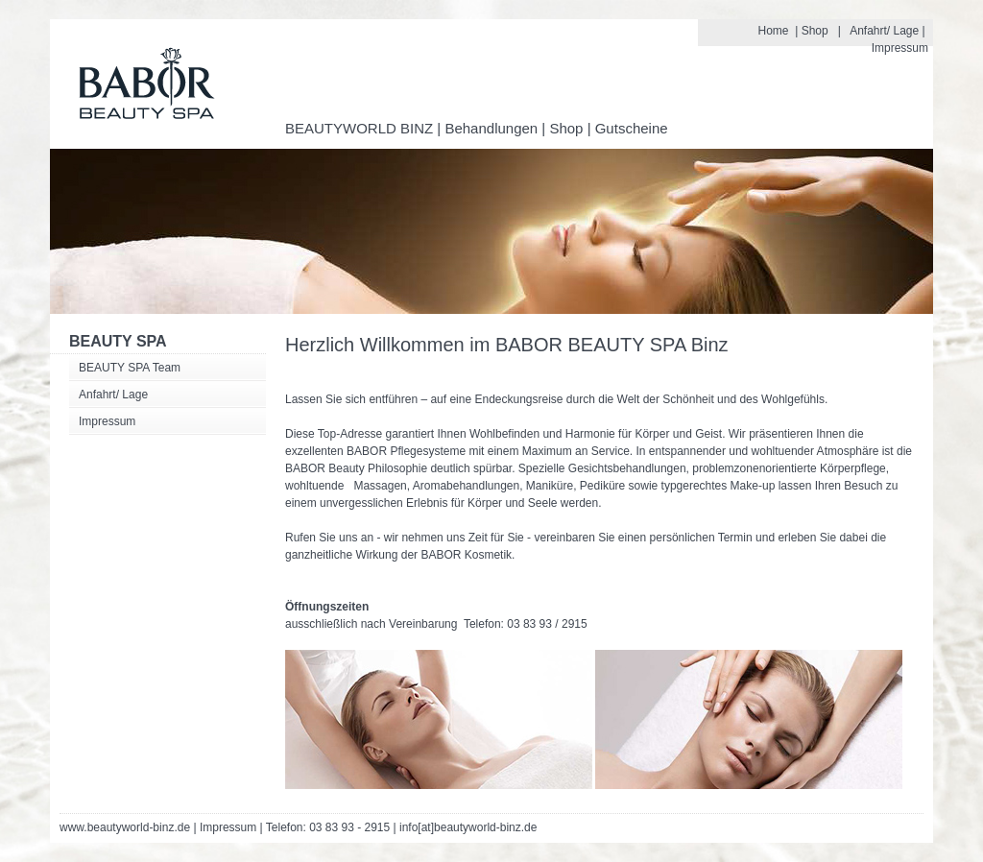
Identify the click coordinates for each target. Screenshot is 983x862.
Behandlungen (491, 128)
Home (773, 30)
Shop (815, 30)
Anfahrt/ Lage (884, 30)
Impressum (900, 48)
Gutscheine (631, 128)
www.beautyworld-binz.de (125, 827)
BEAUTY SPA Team (129, 367)
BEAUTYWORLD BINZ (359, 128)
